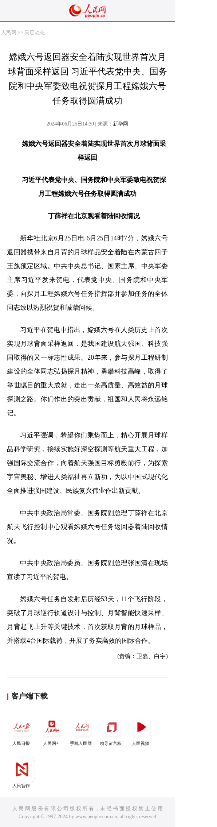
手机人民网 (81, 730)
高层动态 (34, 32)
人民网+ (51, 730)
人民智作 (22, 772)
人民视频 (141, 730)
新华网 (120, 124)
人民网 (8, 32)
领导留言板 (111, 730)
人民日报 (22, 730)
